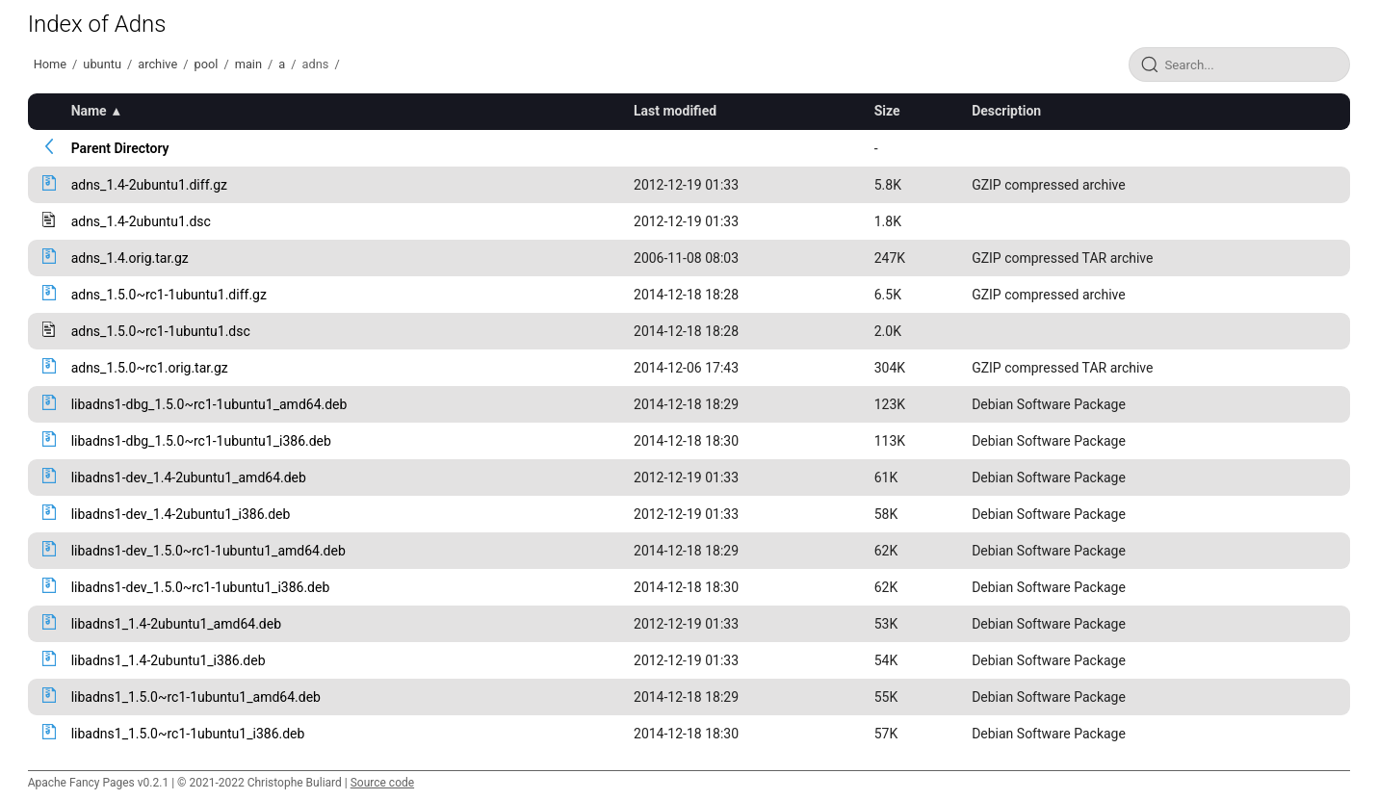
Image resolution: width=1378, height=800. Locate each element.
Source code (382, 782)
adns (315, 64)
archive (157, 64)
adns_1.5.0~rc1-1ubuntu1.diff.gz (169, 294)
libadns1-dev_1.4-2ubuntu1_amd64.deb (188, 477)
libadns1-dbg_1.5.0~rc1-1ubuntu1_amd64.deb (209, 404)
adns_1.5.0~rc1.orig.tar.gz (149, 367)
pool (206, 64)
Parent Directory (120, 148)
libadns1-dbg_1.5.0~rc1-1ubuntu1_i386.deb (201, 441)
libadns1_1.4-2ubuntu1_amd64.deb (176, 624)
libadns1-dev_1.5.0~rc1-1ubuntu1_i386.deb (200, 587)
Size (887, 110)
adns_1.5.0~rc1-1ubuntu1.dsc (160, 331)
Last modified (675, 110)
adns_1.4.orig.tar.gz (130, 258)
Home (50, 64)
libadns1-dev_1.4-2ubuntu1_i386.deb (181, 514)
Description (1006, 110)
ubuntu (102, 64)
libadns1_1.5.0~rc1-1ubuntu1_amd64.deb (196, 697)
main (248, 64)
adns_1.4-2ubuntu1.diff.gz (149, 185)
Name (89, 110)
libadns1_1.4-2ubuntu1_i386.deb (168, 660)
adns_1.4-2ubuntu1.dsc (141, 221)
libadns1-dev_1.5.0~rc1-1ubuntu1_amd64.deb (208, 550)
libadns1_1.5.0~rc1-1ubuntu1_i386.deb (188, 733)
